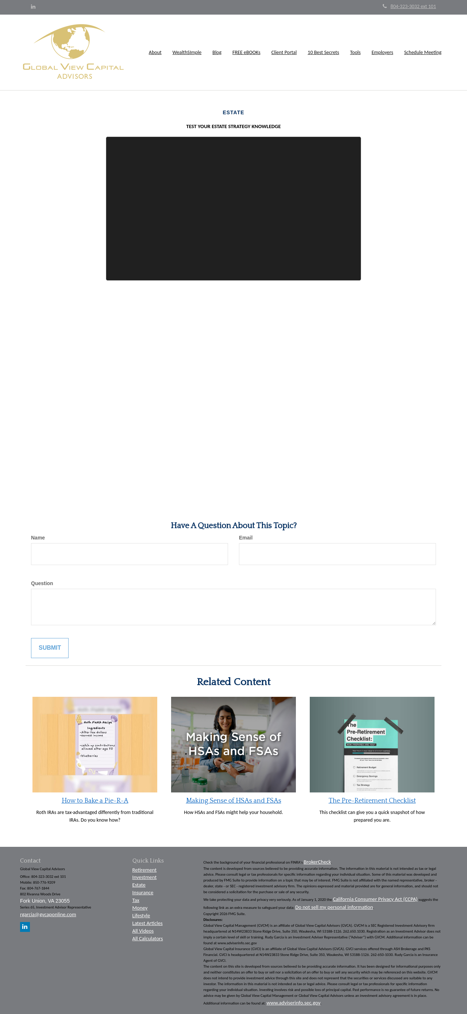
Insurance (143, 892)
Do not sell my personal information (334, 907)
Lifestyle (141, 915)
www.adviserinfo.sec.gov (293, 1002)
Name (38, 538)
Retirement (144, 870)
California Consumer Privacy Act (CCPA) (375, 899)
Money (140, 907)
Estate (139, 885)
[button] (155, 52)
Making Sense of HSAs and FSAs (233, 800)
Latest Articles (147, 923)
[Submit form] (50, 648)
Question (42, 583)
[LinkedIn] (33, 7)
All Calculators (147, 938)
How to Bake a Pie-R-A (95, 800)
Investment (144, 877)
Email (245, 538)
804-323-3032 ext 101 (409, 6)
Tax (135, 900)
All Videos (143, 930)
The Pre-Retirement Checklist (372, 800)
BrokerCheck (317, 862)
